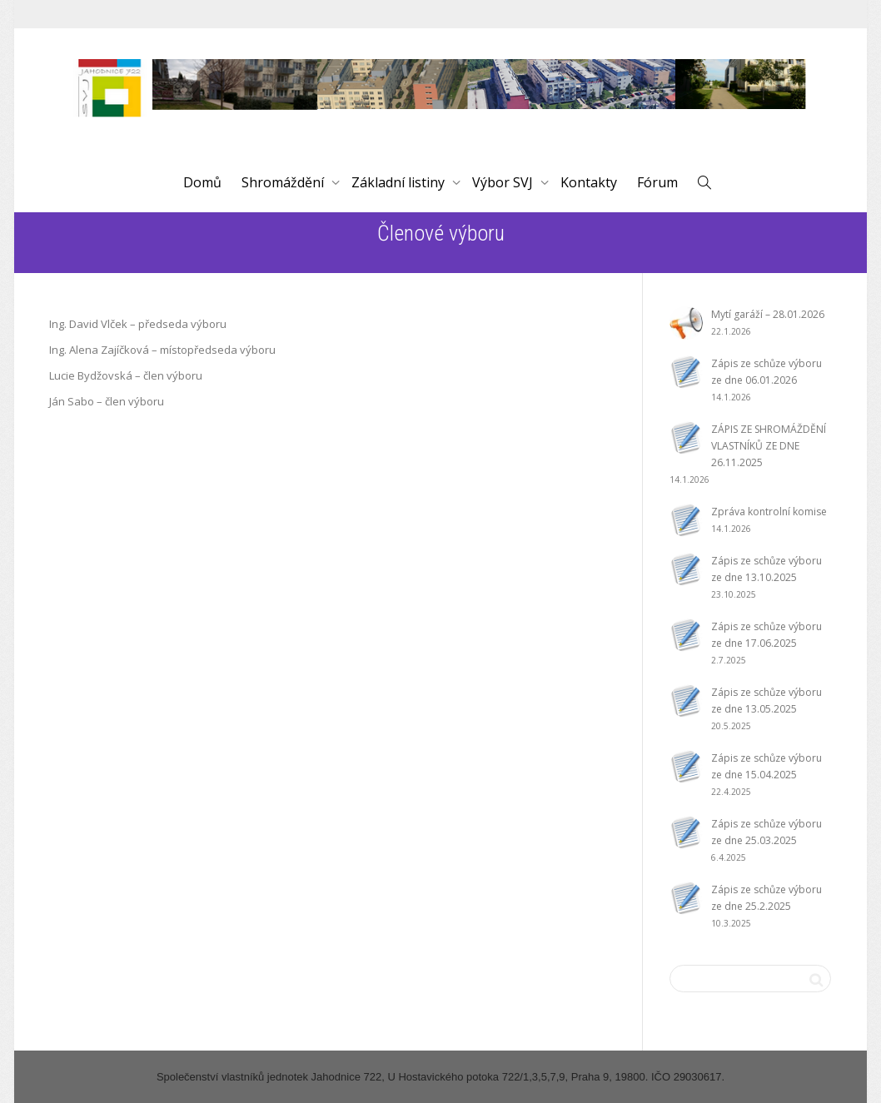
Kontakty (588, 182)
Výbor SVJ (504, 182)
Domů (202, 182)
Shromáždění (284, 182)
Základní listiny (399, 182)
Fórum (657, 182)
